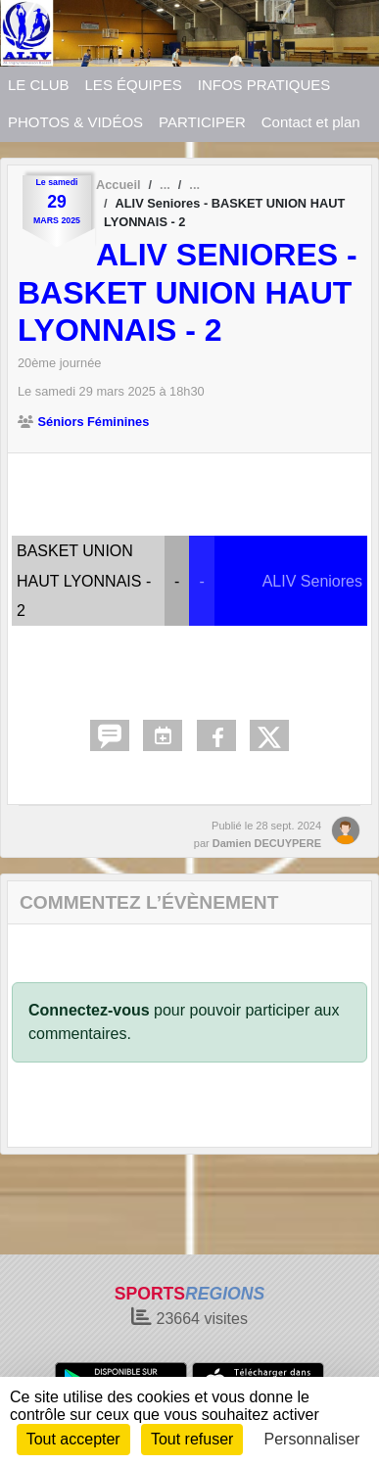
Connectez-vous (89, 1010)
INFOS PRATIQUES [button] (264, 84)
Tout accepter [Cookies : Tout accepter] (73, 1439)
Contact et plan (310, 122)
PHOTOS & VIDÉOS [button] (75, 122)
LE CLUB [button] (39, 84)
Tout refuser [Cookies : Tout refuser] (192, 1439)
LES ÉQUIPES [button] (133, 84)
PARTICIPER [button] (202, 122)
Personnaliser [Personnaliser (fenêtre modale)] (312, 1439)
